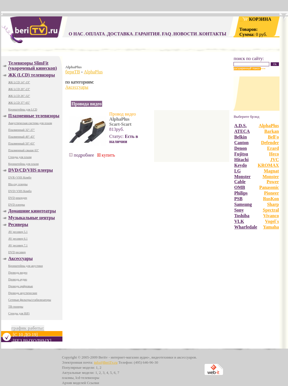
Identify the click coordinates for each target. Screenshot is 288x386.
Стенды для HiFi (19, 313)
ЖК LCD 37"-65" (19, 102)
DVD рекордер (17, 197)
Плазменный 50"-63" (21, 143)
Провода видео (17, 272)
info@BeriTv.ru (105, 362)
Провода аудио (17, 279)
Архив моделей (74, 383)
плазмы (67, 378)
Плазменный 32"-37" (21, 129)
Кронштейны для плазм (23, 163)
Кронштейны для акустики (25, 265)
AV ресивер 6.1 (18, 238)
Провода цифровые (20, 286)
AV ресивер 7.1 (18, 245)
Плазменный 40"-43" (21, 136)
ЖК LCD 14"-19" (19, 82)
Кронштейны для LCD (22, 109)
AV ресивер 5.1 (18, 231)
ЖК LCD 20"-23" (19, 89)
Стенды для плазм (19, 157)
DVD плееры (16, 204)
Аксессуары (76, 87)
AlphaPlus (93, 71)
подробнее (81, 155)
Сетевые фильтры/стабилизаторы (29, 299)
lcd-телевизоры (87, 378)
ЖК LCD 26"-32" (19, 95)
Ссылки (93, 383)
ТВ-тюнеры (15, 306)
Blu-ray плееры (18, 184)
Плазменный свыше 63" (23, 150)
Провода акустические (22, 293)
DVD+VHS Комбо (19, 191)
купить (106, 155)
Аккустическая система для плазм (30, 123)
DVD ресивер (17, 252)
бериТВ (72, 71)
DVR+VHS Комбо (19, 177)
